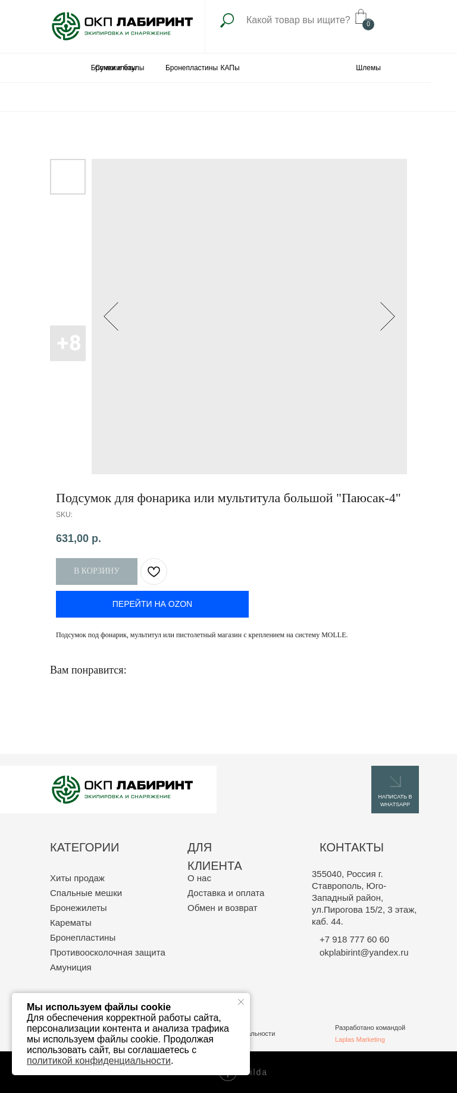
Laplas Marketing (360, 1039)
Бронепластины (82, 937)
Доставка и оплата (225, 893)
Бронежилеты (78, 908)
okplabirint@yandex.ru (364, 952)
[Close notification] (241, 1002)
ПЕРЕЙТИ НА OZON (152, 604)
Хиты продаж (77, 878)
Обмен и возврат (222, 908)
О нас (199, 878)
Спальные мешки (86, 893)
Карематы (71, 922)
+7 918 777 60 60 (354, 939)
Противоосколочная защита (107, 952)
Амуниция (71, 967)
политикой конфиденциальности (99, 1061)
